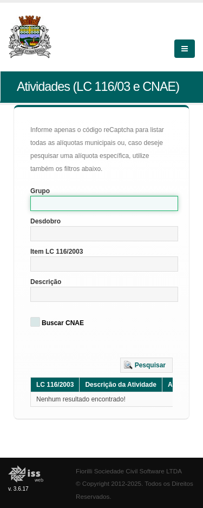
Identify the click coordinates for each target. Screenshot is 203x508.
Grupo (40, 191)
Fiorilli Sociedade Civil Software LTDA (129, 470)
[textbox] (104, 203)
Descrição (45, 282)
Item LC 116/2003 (56, 251)
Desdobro (45, 221)
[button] (146, 365)
